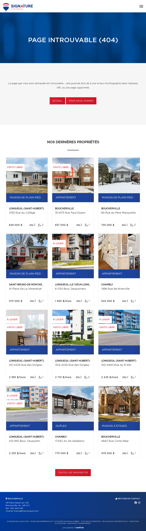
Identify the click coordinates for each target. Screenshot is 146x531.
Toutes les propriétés (73, 473)
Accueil (57, 101)
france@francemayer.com (26, 511)
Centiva (79, 527)
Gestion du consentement (79, 523)
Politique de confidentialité (114, 521)
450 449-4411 (16, 508)
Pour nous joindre (81, 101)
